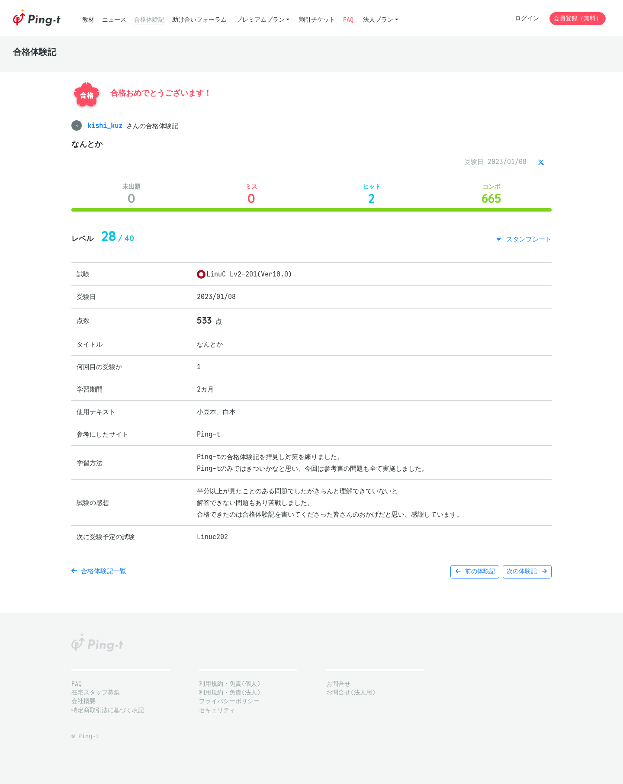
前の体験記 (474, 571)
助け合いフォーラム (199, 19)
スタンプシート (527, 239)
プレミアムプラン (260, 19)
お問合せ (338, 684)
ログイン (527, 18)
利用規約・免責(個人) (229, 684)
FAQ (348, 19)
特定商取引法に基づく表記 (107, 710)
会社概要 (83, 701)
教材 (88, 19)
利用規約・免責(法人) (229, 692)
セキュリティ (217, 710)
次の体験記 (527, 571)
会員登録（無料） (577, 18)
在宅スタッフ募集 (95, 692)
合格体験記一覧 (98, 571)
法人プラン (378, 19)
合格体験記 (149, 19)
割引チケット (317, 19)
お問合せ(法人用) (351, 692)
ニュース (114, 19)
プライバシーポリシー (229, 701)
